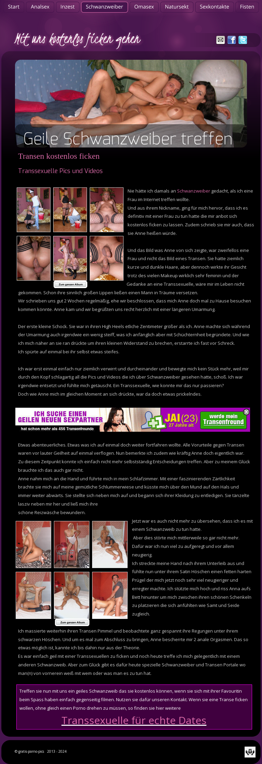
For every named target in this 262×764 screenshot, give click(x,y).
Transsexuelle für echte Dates (133, 720)
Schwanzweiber (193, 191)
